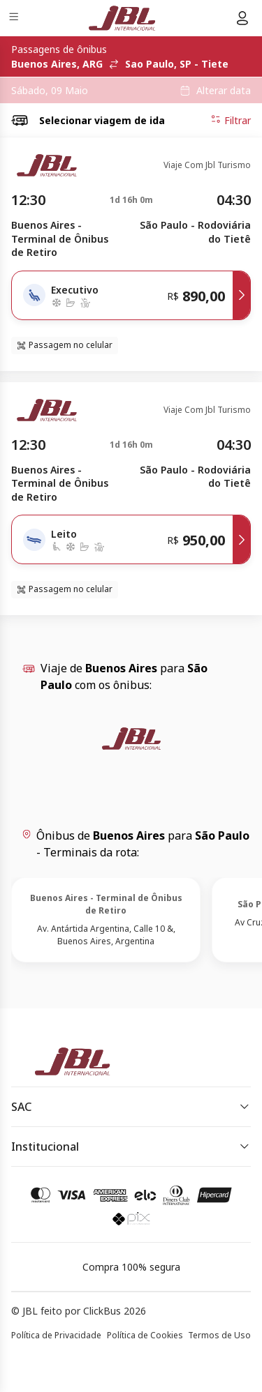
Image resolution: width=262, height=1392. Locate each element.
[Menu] (15, 18)
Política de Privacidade (56, 1335)
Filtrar (230, 120)
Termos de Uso (219, 1335)
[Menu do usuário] (242, 18)
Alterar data (223, 91)
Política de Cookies (145, 1335)
